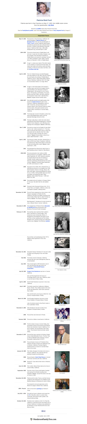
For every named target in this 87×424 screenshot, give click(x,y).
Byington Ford (31, 41)
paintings (39, 388)
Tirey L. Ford (30, 43)
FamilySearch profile (27, 30)
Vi (29, 395)
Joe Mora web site (33, 69)
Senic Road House (40, 357)
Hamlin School (36, 101)
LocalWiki (38, 28)
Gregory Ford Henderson (33, 271)
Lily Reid (51, 25)
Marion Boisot (40, 40)
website (48, 221)
